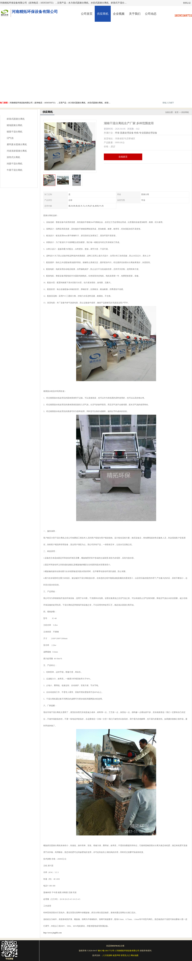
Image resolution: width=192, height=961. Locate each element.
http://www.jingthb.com (52, 933)
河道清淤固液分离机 (17, 151)
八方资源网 (107, 955)
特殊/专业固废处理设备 (145, 133)
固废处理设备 (127, 133)
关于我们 (134, 13)
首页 (177, 112)
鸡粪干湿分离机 (14, 163)
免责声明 (116, 955)
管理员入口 (125, 955)
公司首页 (86, 13)
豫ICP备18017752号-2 (107, 950)
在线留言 (123, 157)
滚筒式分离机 (13, 157)
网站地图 (134, 955)
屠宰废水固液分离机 (17, 144)
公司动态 (150, 13)
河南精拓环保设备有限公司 (127, 950)
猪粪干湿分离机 (14, 132)
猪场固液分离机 (14, 125)
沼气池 (10, 138)
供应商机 (102, 13)
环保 (117, 133)
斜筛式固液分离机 (16, 119)
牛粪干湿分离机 (14, 170)
